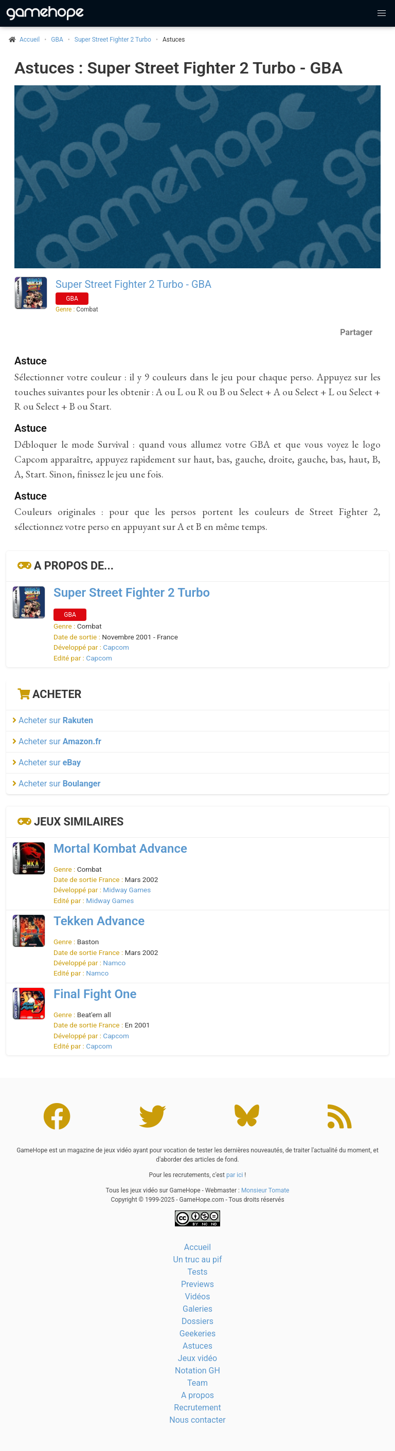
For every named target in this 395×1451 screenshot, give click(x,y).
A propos (197, 1395)
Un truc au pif (197, 1259)
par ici (234, 1175)
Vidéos (197, 1296)
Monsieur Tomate (265, 1190)
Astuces (197, 1346)
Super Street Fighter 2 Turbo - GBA (133, 284)
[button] (381, 13)
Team (197, 1383)
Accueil (197, 1247)
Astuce (30, 361)
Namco (114, 963)
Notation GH (197, 1370)
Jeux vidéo (197, 1358)
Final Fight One (94, 994)
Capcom (116, 647)
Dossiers (197, 1321)
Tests (197, 1272)
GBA (57, 39)
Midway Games (127, 890)
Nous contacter (197, 1420)
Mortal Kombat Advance (120, 848)
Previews (197, 1284)
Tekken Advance (99, 921)
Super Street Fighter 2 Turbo (113, 39)
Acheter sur (52, 720)
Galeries (197, 1309)
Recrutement (197, 1407)
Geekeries (197, 1333)
